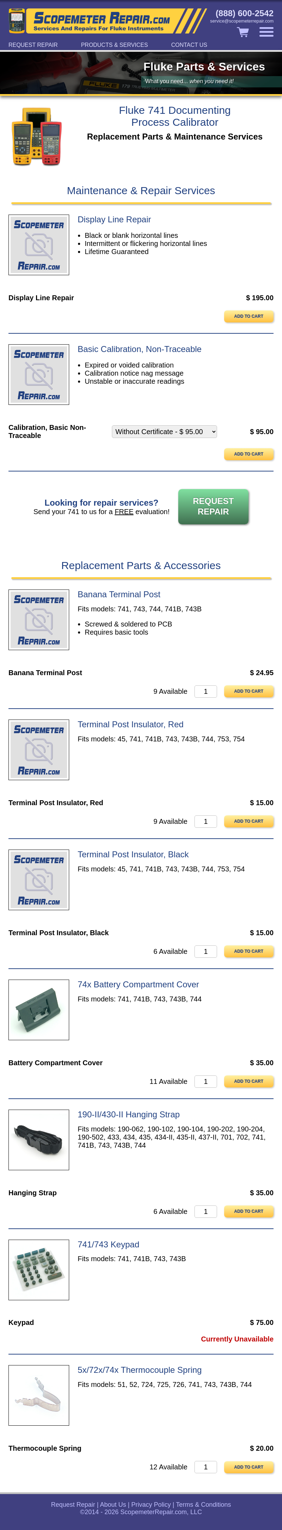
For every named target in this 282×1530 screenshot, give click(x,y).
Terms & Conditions (203, 1504)
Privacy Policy (151, 1504)
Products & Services (114, 45)
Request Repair (33, 45)
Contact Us (189, 45)
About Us (113, 1504)
